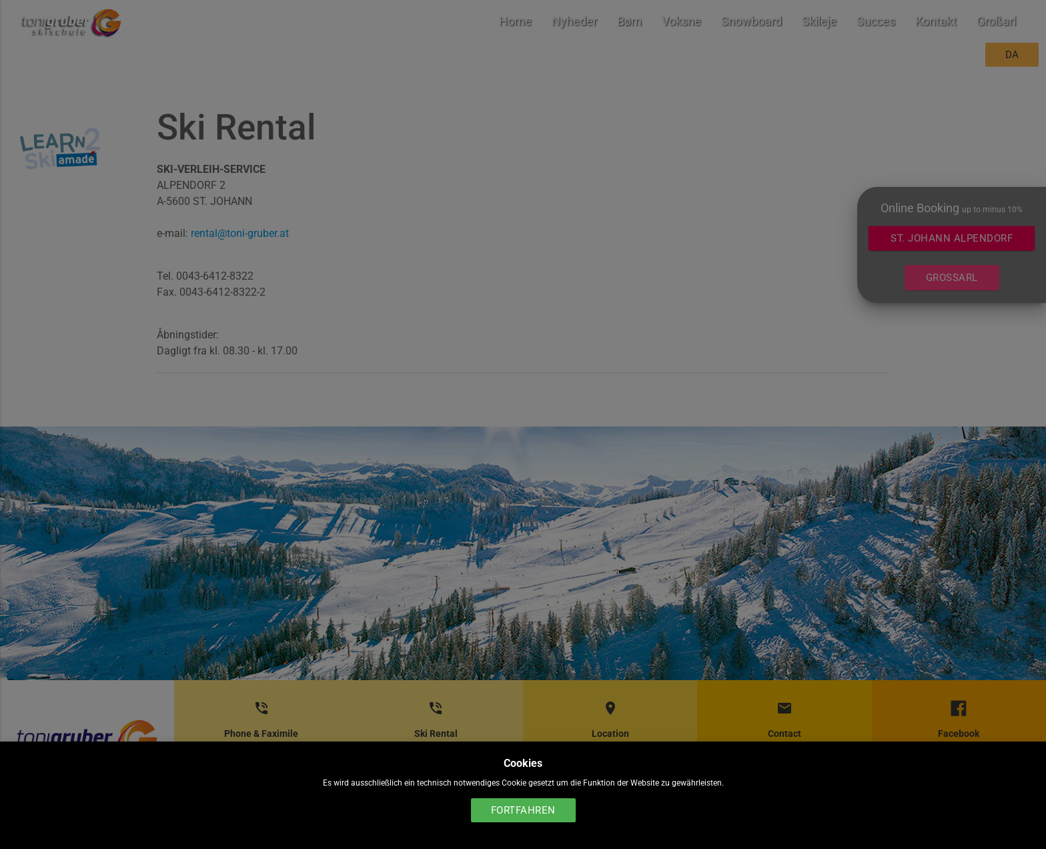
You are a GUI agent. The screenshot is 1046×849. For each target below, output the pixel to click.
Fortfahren (523, 810)
